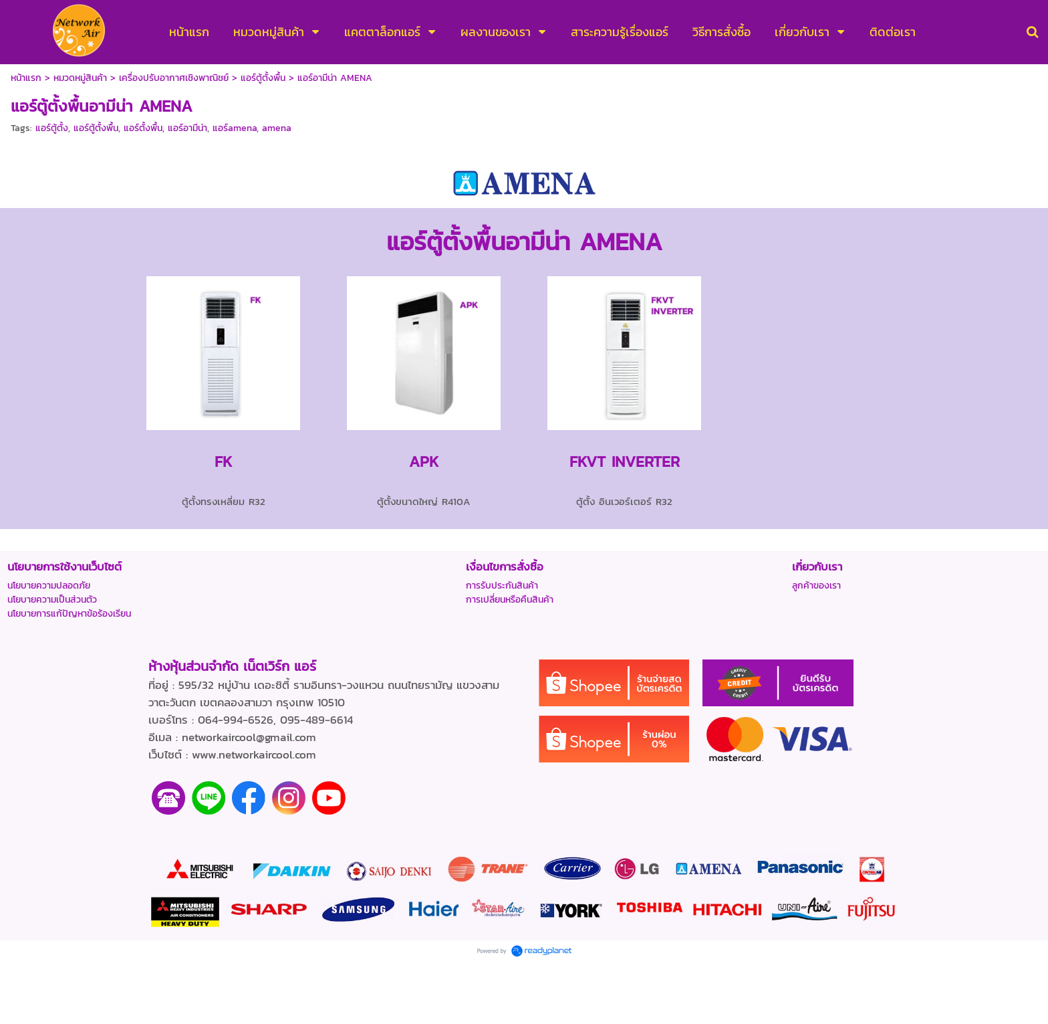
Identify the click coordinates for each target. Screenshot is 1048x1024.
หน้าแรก (26, 78)
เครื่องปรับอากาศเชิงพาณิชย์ (174, 78)
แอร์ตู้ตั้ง (51, 128)
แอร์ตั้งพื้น (143, 128)
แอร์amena (235, 128)
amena (276, 128)
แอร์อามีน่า (187, 128)
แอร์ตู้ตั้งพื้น (263, 78)
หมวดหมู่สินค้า (80, 78)
